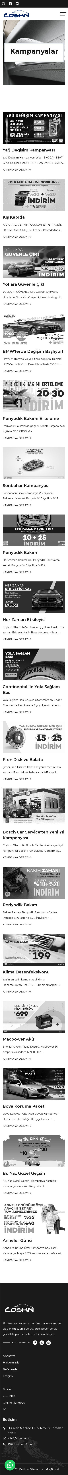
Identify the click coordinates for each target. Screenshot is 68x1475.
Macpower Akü (18, 1039)
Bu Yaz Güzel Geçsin (24, 1173)
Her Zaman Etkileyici (24, 619)
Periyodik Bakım (20, 552)
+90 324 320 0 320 (21, 1444)
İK (4, 1409)
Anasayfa (9, 1356)
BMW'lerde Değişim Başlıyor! (33, 351)
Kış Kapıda (14, 217)
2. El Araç (9, 1395)
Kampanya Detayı (16, 169)
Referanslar (10, 1369)
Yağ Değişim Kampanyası (29, 150)
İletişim (8, 1376)
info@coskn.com (20, 1438)
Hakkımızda (11, 1362)
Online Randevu (14, 1402)
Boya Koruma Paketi (24, 1106)
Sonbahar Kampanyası (26, 485)
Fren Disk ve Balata (23, 759)
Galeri (7, 1389)
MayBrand (52, 1469)
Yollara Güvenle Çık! (23, 284)
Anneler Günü (17, 1240)
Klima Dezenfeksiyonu (26, 972)
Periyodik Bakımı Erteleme (31, 418)
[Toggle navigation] (33, 14)
